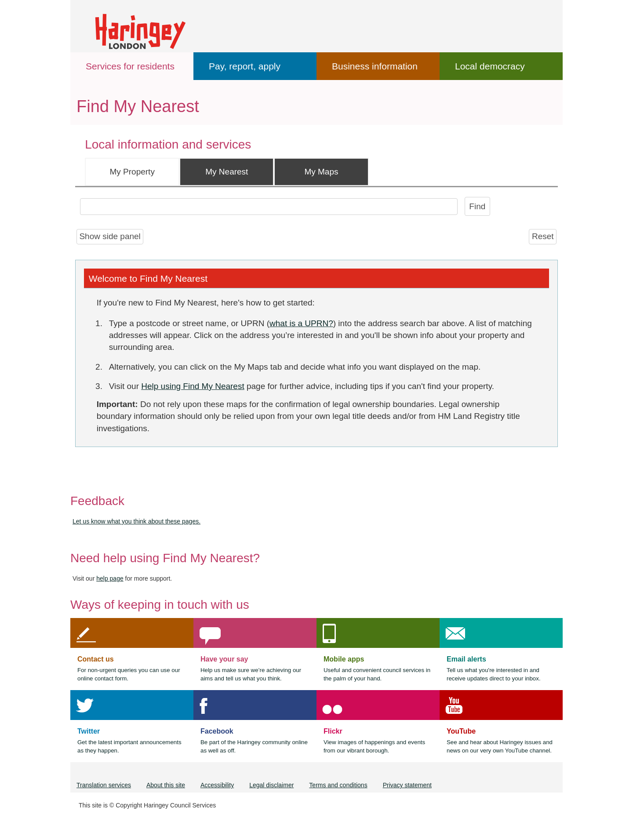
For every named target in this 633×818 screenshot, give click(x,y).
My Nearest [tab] (226, 171)
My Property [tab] (131, 171)
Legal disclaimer (271, 785)
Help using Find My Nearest (192, 386)
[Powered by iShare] (119, 459)
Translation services (103, 785)
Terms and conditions (338, 785)
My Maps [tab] (321, 171)
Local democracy (490, 66)
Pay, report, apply (244, 66)
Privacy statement (407, 785)
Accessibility (217, 785)
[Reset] (543, 236)
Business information (375, 66)
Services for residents (130, 66)
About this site (165, 785)
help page (110, 578)
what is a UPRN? (301, 323)
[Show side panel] (109, 236)
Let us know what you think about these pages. (136, 521)
